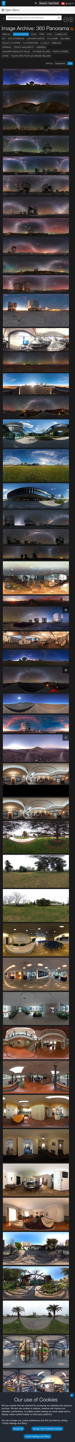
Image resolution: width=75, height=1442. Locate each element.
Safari (12, 1037)
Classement (60, 63)
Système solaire (41, 51)
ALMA (33, 34)
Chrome (13, 1028)
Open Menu (10, 10)
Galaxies (65, 38)
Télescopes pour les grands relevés (31, 56)
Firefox (12, 1034)
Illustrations (30, 43)
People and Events (24, 47)
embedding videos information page (49, 948)
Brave (12, 1025)
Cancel (26, 1105)
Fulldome (52, 38)
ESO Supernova (16, 38)
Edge (12, 1031)
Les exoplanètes (36, 38)
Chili (49, 34)
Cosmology (61, 34)
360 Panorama (21, 34)
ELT (4, 38)
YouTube (7, 933)
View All (6, 34)
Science (43, 3)
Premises (41, 47)
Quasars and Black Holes (16, 51)
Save (10, 1105)
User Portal (54, 3)
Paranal (6, 47)
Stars (5, 56)
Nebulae (56, 43)
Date (70, 63)
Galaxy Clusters (11, 43)
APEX (41, 34)
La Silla (45, 43)
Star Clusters (60, 51)
